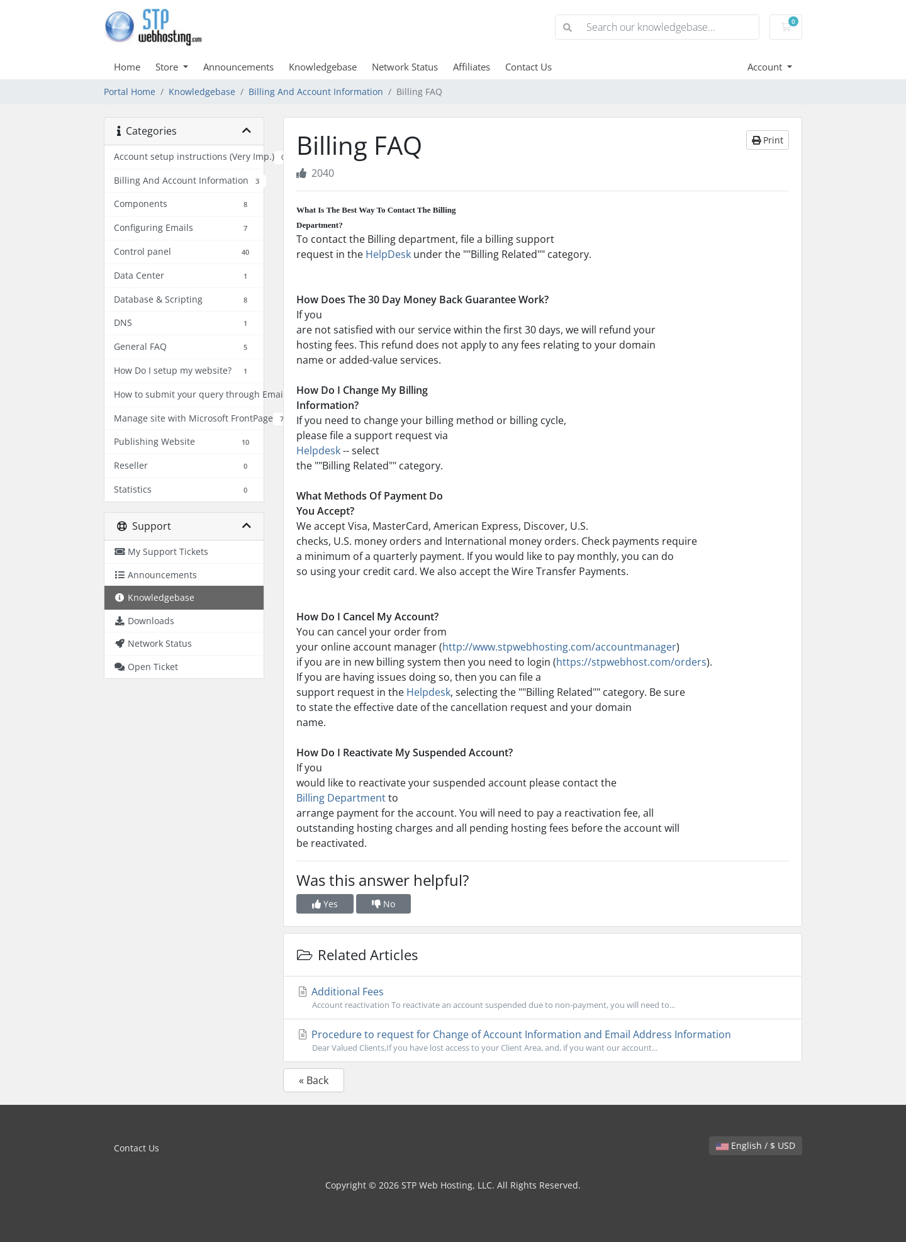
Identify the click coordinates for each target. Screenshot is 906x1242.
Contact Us (528, 66)
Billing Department (341, 798)
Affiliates (471, 66)
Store (168, 66)
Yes (325, 904)
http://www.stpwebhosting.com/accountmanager (559, 647)
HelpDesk (388, 254)
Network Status (405, 66)
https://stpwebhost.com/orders (631, 662)
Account (766, 66)
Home (127, 66)
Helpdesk (318, 450)
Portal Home (129, 92)
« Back (313, 1080)
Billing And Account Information (316, 92)
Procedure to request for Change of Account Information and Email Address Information (542, 1040)
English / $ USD (755, 1145)
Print (767, 140)
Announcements (238, 66)
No (383, 904)
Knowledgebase (323, 66)
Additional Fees (542, 998)
